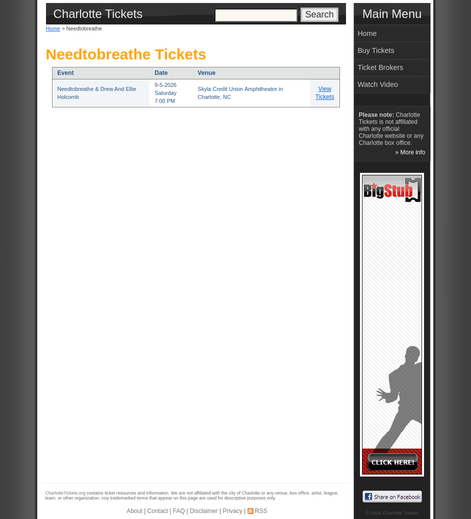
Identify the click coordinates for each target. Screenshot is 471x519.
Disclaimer (204, 511)
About (134, 511)
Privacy (232, 511)
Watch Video (378, 84)
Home (53, 28)
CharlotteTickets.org (66, 493)
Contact (158, 511)
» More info (410, 152)
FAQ (179, 511)
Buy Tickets (376, 50)
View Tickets (325, 92)
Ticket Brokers (380, 67)
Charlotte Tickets (400, 513)
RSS (261, 511)
